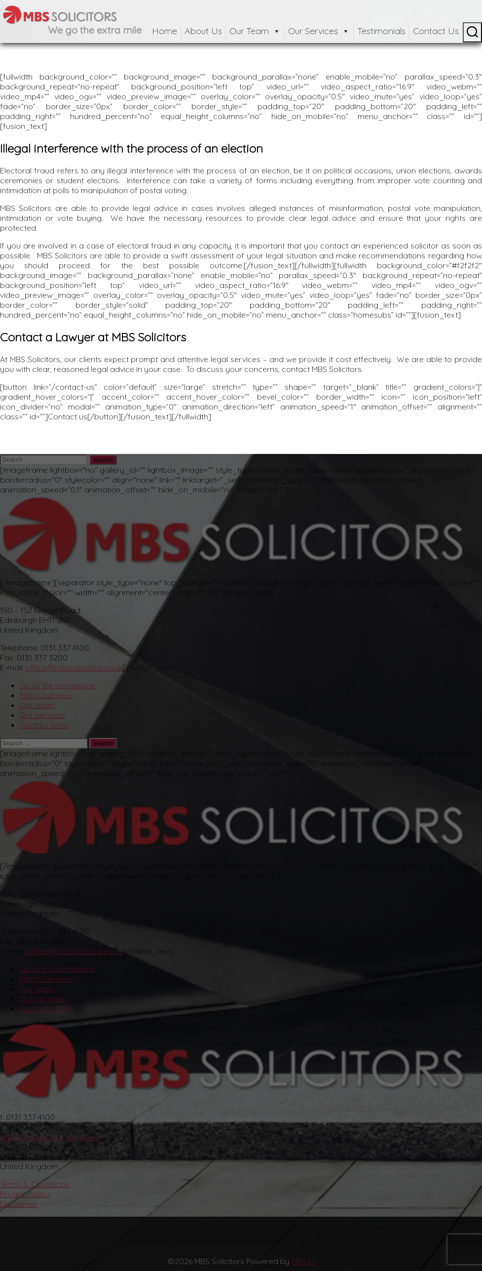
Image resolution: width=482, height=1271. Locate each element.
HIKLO (303, 1261)
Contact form (44, 725)
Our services (43, 715)
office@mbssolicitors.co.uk (74, 667)
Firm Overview (46, 695)
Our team (37, 705)
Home (164, 31)
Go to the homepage (57, 685)
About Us (203, 31)
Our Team (255, 31)
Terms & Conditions (35, 1184)
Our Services (319, 31)
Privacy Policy (25, 1194)
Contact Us (436, 31)
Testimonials (381, 31)
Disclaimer (18, 1204)
